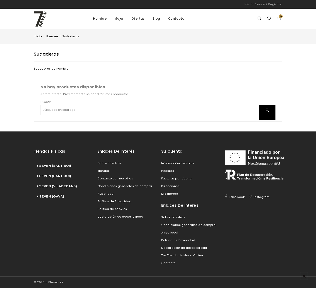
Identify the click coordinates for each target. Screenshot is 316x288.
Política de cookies (112, 209)
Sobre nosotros (109, 163)
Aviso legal (106, 194)
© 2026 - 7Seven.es (48, 282)
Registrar (275, 4)
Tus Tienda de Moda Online (182, 255)
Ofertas (138, 18)
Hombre (100, 18)
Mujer (119, 18)
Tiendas (104, 171)
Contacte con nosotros (115, 178)
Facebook (237, 197)
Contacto (176, 18)
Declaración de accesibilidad (120, 217)
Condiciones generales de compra (125, 186)
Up (304, 276)
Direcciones (170, 186)
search (267, 115)
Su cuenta (172, 151)
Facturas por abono (176, 178)
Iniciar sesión (255, 4)
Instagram (262, 197)
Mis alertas (169, 194)
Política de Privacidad (114, 201)
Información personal (178, 163)
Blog (156, 18)
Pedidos (167, 171)
